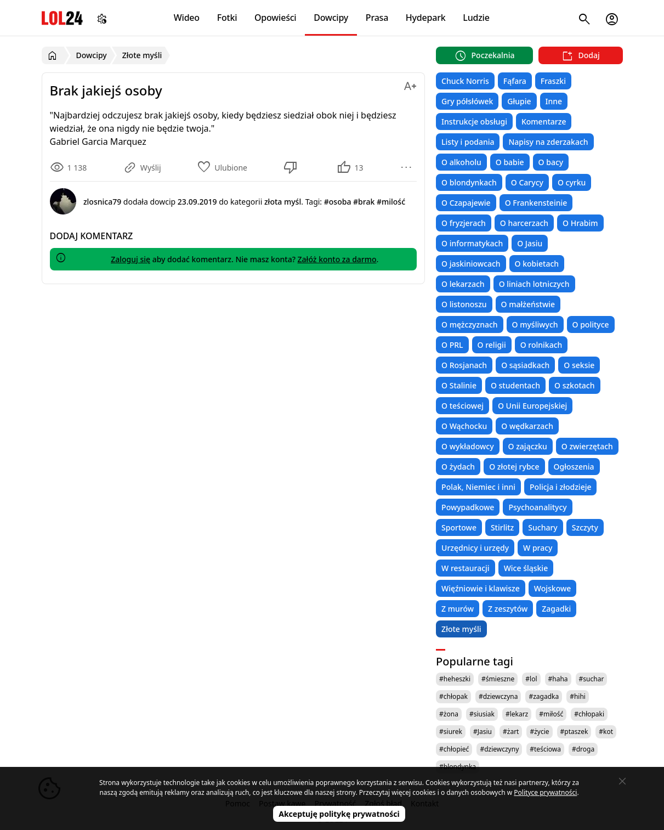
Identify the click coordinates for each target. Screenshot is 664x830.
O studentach (515, 385)
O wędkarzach (527, 426)
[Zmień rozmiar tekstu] (410, 84)
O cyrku (572, 182)
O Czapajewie (466, 202)
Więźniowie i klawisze (480, 588)
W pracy (537, 548)
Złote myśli (461, 629)
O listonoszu (464, 304)
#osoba (337, 201)
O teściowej (462, 405)
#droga (583, 749)
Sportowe (458, 527)
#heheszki (454, 679)
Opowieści (275, 18)
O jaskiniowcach (470, 263)
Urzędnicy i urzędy (475, 548)
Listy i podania (467, 142)
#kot (606, 731)
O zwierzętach (587, 446)
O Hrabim (580, 223)
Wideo (187, 18)
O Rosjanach (464, 365)
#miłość (551, 714)
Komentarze (543, 121)
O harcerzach (524, 223)
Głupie (519, 101)
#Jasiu (482, 731)
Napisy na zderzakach (548, 142)
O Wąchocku (464, 426)
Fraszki (553, 81)
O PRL (452, 345)
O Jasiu (529, 243)
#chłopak (453, 696)
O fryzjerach (463, 223)
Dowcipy (331, 18)
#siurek (450, 731)
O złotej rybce (514, 466)
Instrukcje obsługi (474, 121)
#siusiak (482, 714)
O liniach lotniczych (534, 284)
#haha (558, 679)
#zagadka (544, 696)
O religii (492, 345)
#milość (391, 201)
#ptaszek (574, 731)
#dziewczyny (499, 749)
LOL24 (62, 18)
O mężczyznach (469, 324)
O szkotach (574, 385)
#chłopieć (454, 749)
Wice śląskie (526, 568)
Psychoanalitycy (537, 507)
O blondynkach (469, 182)
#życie (539, 731)
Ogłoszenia (574, 466)
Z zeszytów (507, 608)
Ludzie (476, 18)
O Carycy (527, 182)
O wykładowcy (467, 446)
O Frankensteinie (536, 202)
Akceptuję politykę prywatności (339, 814)
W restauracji (465, 568)
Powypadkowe (467, 507)
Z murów (457, 608)
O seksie (579, 365)
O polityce (590, 324)
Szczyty (585, 527)
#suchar (591, 679)
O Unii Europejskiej (532, 405)
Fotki (227, 18)
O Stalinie (458, 385)
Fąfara (514, 81)
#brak (363, 201)
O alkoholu (461, 162)
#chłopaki (589, 714)
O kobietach (537, 263)
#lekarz (517, 714)
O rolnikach (541, 345)
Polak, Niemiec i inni (478, 487)
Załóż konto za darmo (337, 259)
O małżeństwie (528, 304)
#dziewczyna (498, 696)
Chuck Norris (465, 81)
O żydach (458, 466)
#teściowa (545, 749)
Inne (554, 101)
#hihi (578, 696)
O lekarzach (463, 284)
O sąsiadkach (525, 365)
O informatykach (472, 243)
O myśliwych (535, 324)
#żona (448, 714)
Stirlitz (502, 527)
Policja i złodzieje (560, 487)
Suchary (542, 527)
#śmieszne (497, 679)
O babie (510, 162)
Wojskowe (552, 588)
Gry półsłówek (467, 101)
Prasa (377, 18)
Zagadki (556, 608)
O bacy (551, 162)
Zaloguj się (130, 259)
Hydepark (426, 18)
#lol (531, 679)
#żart (511, 731)
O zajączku (527, 446)
